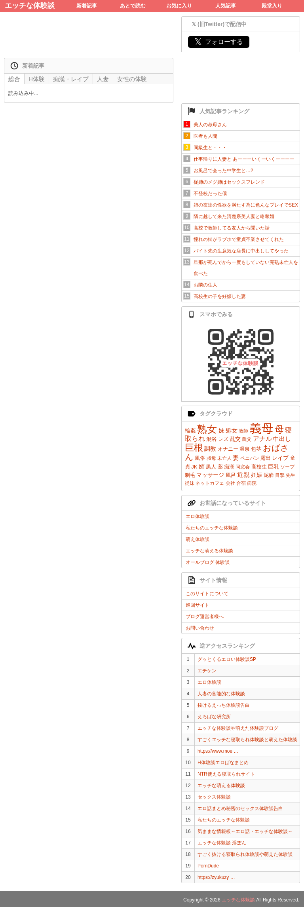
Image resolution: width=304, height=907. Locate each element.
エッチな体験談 (30, 5)
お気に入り (179, 6)
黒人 (211, 467)
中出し (282, 438)
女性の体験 (132, 79)
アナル (262, 438)
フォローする (218, 41)
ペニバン (249, 458)
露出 (265, 458)
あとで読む (133, 6)
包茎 (256, 449)
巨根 (194, 447)
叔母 (211, 458)
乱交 (235, 439)
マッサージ (210, 475)
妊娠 (256, 475)
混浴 (211, 439)
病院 (251, 483)
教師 (243, 431)
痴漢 (229, 467)
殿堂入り (272, 6)
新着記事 (86, 6)
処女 (232, 430)
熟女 (207, 429)
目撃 (280, 475)
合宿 (241, 483)
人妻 (103, 79)
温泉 (244, 449)
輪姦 (190, 430)
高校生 (259, 467)
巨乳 (273, 466)
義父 (246, 439)
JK (194, 467)
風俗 (200, 458)
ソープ (287, 467)
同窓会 (243, 467)
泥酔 (269, 475)
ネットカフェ (210, 483)
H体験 (36, 79)
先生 (290, 475)
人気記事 (225, 6)
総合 (14, 79)
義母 (262, 428)
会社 (230, 483)
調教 (210, 448)
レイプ (280, 458)
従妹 (189, 483)
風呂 (231, 475)
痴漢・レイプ (71, 79)
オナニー (228, 449)
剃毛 (190, 475)
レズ (223, 439)
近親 (243, 474)
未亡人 (224, 458)
